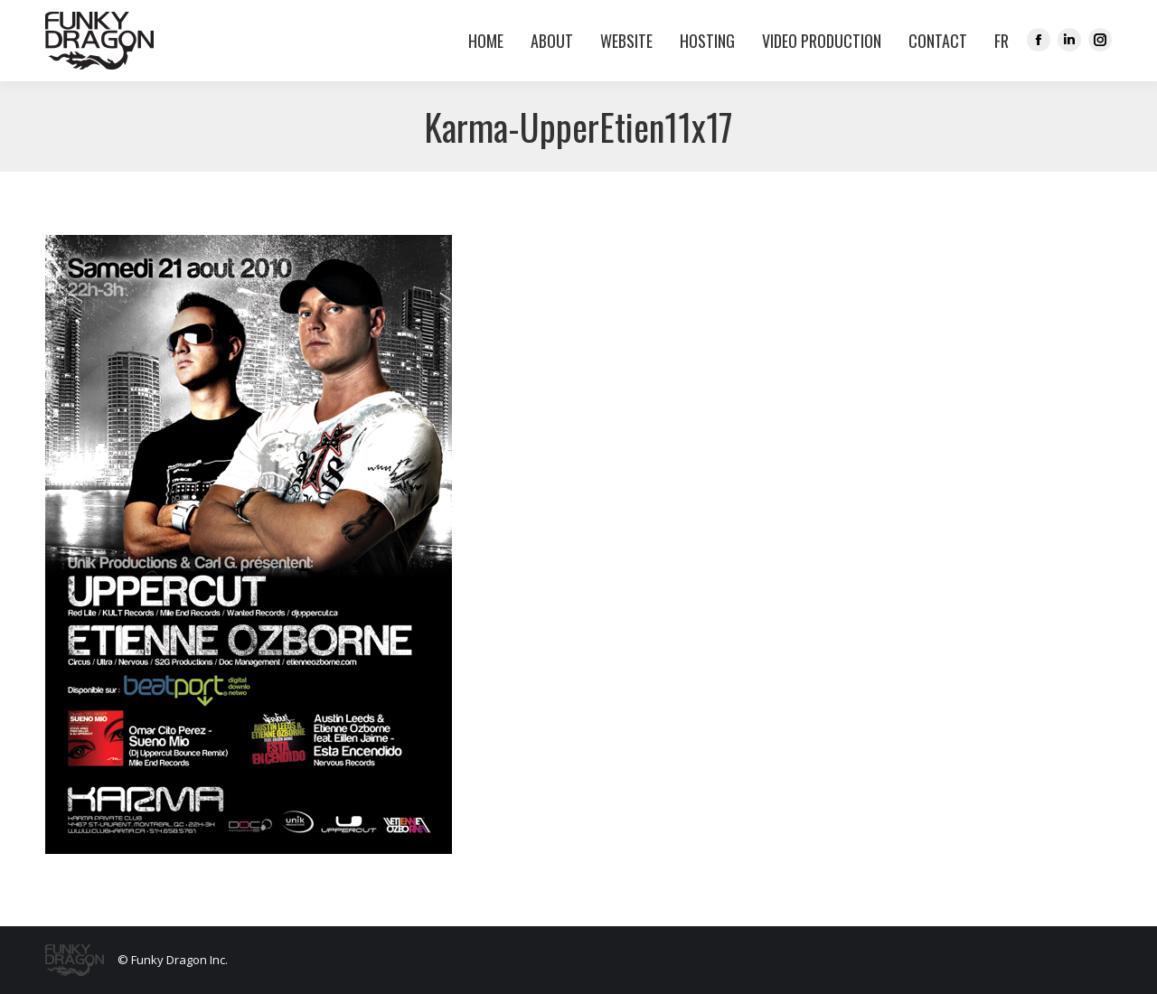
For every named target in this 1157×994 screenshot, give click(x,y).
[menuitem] (997, 40)
